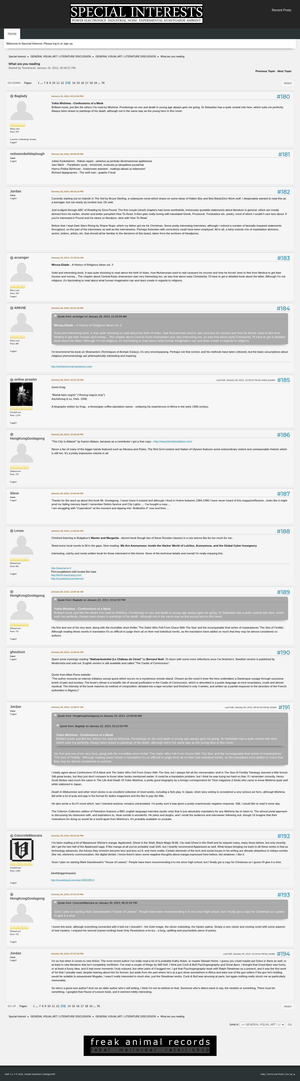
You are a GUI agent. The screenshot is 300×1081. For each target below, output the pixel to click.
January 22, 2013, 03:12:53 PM (67, 96)
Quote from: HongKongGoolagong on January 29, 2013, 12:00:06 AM (99, 715)
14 (73, 83)
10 (53, 83)
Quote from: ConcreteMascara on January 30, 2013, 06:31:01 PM (97, 902)
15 (78, 83)
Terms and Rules (275, 1074)
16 (82, 83)
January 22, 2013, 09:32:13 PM (67, 191)
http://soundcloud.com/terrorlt (67, 578)
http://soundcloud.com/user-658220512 (72, 880)
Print (288, 83)
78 (102, 83)
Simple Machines (32, 1074)
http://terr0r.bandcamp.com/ (66, 575)
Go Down (14, 82)
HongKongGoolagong (27, 438)
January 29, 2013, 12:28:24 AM (67, 652)
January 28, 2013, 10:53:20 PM (67, 493)
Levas (19, 531)
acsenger (21, 257)
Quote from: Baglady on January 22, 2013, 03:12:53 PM (91, 599)
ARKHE (20, 308)
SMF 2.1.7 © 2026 (14, 1074)
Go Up (12, 1006)
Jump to (233, 1024)
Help (262, 1074)
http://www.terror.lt (61, 568)
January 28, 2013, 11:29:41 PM (67, 530)
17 (86, 83)
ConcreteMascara (28, 835)
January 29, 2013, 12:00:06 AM (67, 591)
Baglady (20, 96)
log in (56, 43)
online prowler (25, 379)
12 (62, 83)
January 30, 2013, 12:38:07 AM (67, 707)
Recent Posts (281, 10)
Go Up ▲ (290, 1074)
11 (58, 83)
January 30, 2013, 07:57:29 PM (67, 953)
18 (91, 83)
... (42, 83)
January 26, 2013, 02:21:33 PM (67, 308)
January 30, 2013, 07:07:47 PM (67, 894)
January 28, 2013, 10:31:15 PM (67, 380)
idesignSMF (49, 1074)
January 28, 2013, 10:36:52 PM (67, 434)
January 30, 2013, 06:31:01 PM (67, 835)
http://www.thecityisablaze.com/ (173, 441)
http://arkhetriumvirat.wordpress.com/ (71, 366)
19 (95, 83)
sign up (68, 43)
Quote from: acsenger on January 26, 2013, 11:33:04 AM (92, 316)
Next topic (285, 71)
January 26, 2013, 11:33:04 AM (67, 257)
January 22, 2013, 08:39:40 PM (67, 154)
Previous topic (265, 71)
